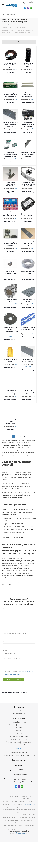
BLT (33, 334)
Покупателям (19, 718)
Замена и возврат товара (19, 736)
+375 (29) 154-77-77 (20, 770)
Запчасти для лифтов (19, 752)
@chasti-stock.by (22, 775)
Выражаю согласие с (19, 673)
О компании (19, 707)
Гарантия (19, 733)
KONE (15, 69)
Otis (33, 69)
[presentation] (18, 664)
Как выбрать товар (19, 722)
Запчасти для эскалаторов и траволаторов (19, 755)
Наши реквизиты (19, 713)
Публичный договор (19, 739)
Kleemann (10, 336)
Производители (19, 760)
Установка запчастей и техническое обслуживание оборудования (19, 743)
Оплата (19, 728)
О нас (19, 711)
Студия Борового (22, 833)
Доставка (19, 731)
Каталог (19, 749)
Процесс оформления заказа (19, 725)
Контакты (19, 765)
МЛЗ (33, 188)
